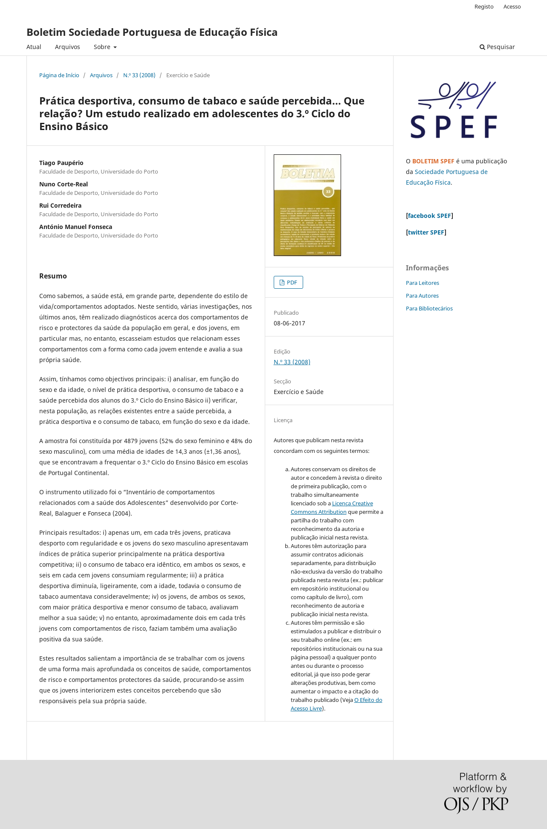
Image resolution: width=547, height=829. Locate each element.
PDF (291, 282)
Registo (484, 6)
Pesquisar (497, 47)
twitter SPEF (426, 232)
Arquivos (67, 47)
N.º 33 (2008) (139, 75)
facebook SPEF (429, 216)
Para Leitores (422, 283)
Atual (33, 47)
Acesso (512, 6)
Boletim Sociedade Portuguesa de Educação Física (152, 32)
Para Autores (422, 295)
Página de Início (59, 75)
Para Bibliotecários (429, 308)
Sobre (103, 47)
